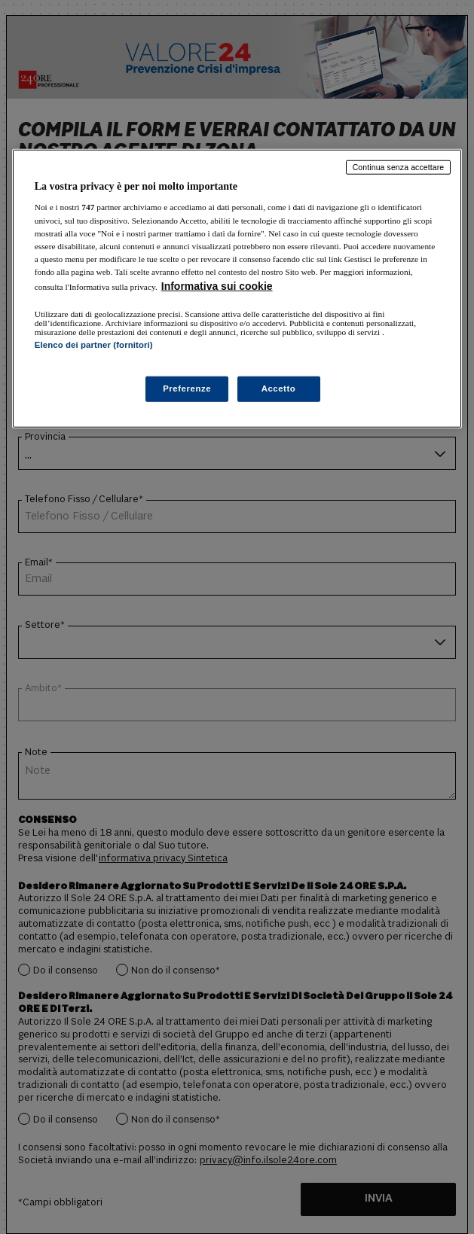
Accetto (278, 388)
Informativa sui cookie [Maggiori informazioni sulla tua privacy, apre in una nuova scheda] (217, 286)
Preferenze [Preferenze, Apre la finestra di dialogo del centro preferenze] (187, 388)
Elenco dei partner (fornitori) (94, 344)
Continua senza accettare (399, 167)
